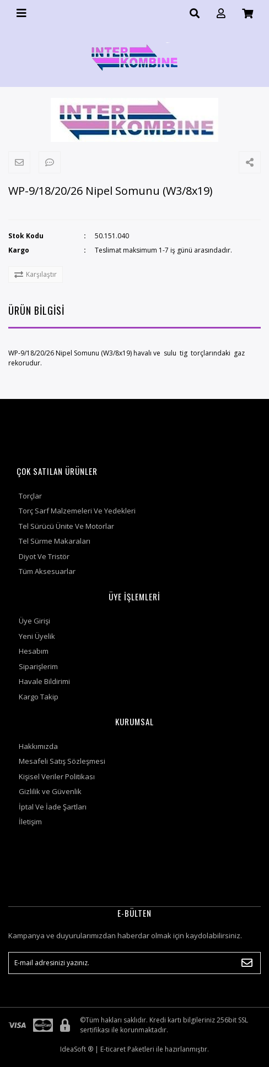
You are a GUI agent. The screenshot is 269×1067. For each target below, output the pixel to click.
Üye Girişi (34, 621)
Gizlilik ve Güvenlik (50, 791)
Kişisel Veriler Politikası (57, 776)
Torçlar (30, 496)
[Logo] (134, 57)
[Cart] (247, 13)
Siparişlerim (38, 666)
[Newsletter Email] (134, 963)
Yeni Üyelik (37, 636)
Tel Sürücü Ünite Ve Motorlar (66, 526)
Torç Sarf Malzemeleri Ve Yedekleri (77, 511)
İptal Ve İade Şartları (53, 807)
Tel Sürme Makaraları (54, 541)
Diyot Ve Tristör (44, 556)
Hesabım (34, 651)
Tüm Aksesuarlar (47, 571)
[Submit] (247, 963)
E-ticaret (113, 1049)
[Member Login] (221, 13)
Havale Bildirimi (44, 681)
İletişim (30, 822)
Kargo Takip (38, 697)
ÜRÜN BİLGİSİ (36, 310)
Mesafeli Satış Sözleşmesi (62, 761)
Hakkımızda (38, 746)
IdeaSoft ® (76, 1049)
